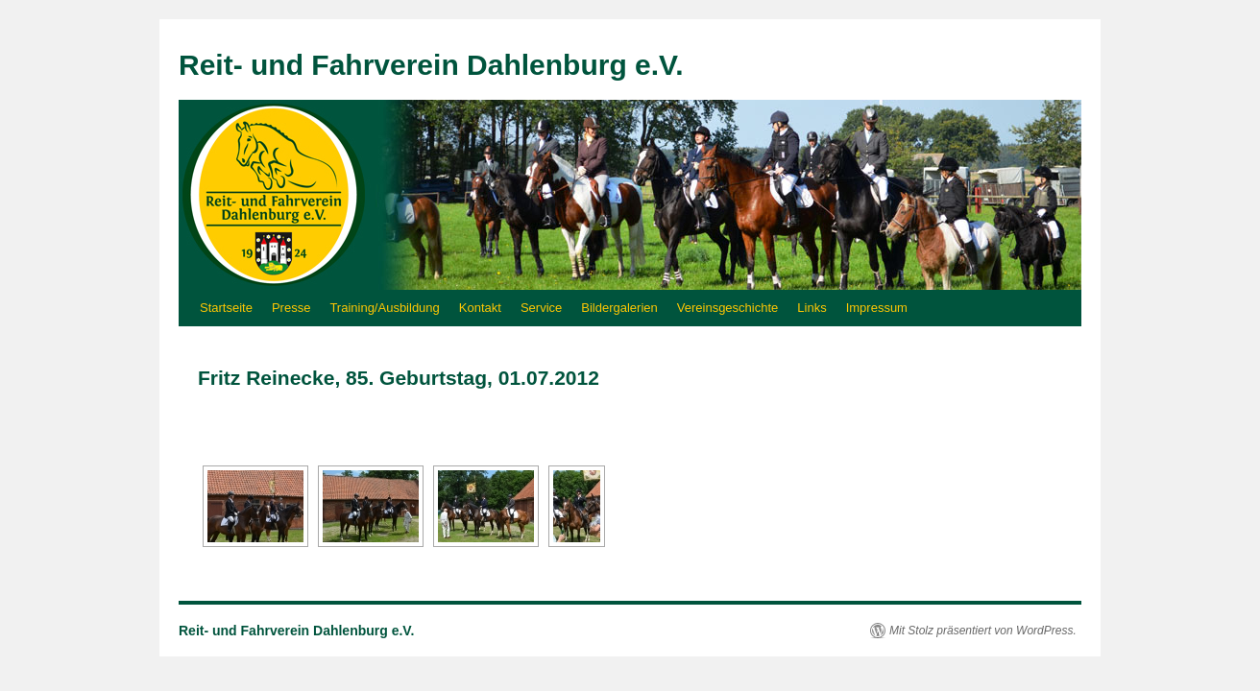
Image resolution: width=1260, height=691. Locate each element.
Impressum (877, 307)
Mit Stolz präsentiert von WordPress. (983, 630)
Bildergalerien (619, 307)
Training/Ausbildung (384, 307)
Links (811, 307)
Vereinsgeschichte (728, 307)
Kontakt (480, 307)
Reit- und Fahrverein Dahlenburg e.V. (431, 65)
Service (541, 307)
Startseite (226, 307)
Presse (291, 307)
